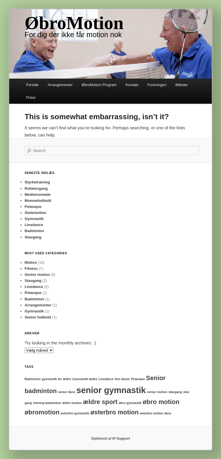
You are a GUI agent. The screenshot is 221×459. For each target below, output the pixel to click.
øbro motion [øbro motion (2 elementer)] (161, 401)
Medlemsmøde (38, 194)
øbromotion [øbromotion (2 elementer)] (42, 412)
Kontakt (132, 85)
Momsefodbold (38, 200)
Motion (31, 262)
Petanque (33, 206)
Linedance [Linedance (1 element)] (106, 379)
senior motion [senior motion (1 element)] (157, 392)
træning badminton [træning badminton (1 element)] (47, 403)
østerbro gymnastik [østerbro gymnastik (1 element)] (75, 413)
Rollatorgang (36, 188)
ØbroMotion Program (99, 85)
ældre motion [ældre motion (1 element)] (72, 403)
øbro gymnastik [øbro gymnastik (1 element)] (130, 403)
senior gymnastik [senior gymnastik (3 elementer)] (111, 390)
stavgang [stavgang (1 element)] (175, 392)
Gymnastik (34, 219)
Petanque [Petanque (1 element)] (138, 379)
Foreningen (156, 85)
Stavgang (33, 237)
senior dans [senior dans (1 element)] (66, 392)
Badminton (34, 231)
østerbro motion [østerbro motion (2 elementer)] (114, 412)
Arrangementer (60, 85)
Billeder (182, 85)
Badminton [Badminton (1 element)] (33, 379)
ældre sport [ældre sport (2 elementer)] (100, 401)
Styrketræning (37, 182)
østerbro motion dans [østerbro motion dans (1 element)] (156, 413)
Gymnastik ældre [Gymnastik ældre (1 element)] (84, 379)
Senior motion (37, 274)
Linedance (34, 225)
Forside (32, 85)
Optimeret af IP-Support (110, 439)
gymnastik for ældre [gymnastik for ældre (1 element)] (56, 379)
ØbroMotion (74, 23)
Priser (31, 97)
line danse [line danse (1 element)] (122, 379)
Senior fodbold (38, 317)
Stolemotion (35, 212)
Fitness (31, 268)
